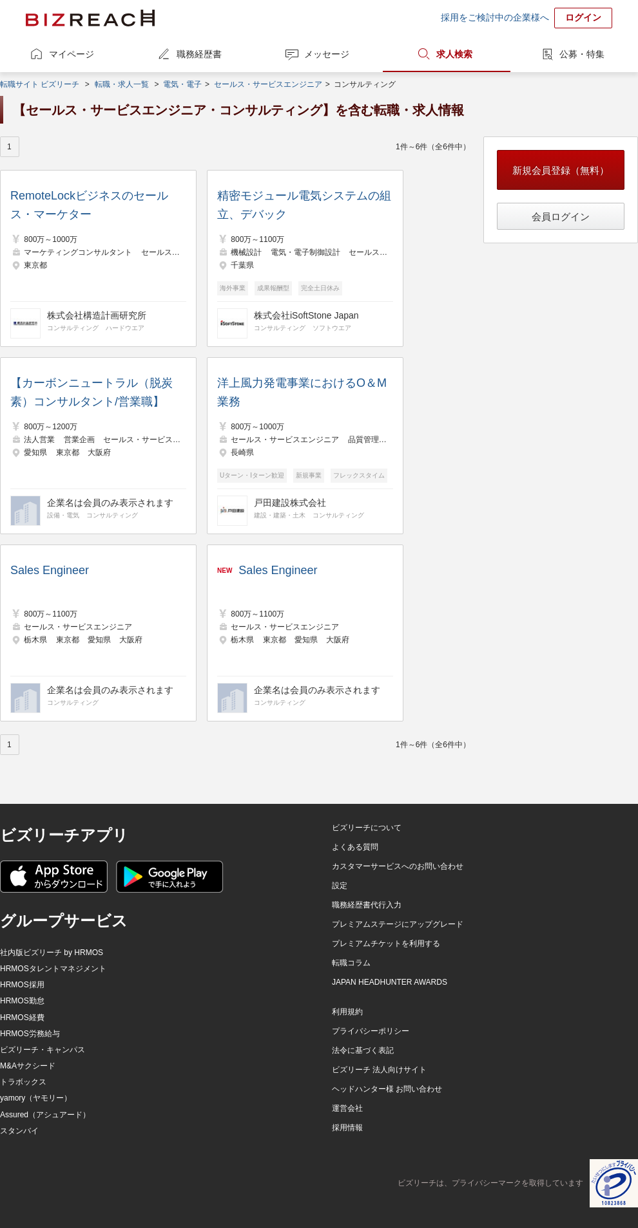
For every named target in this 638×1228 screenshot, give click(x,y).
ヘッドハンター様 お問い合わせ (387, 1088)
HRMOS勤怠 (22, 1000)
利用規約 (347, 1011)
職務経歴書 (199, 54)
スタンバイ (19, 1130)
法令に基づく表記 (363, 1050)
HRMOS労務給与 (30, 1033)
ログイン (583, 17)
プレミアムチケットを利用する (386, 943)
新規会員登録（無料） (560, 170)
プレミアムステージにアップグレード (397, 924)
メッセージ (326, 54)
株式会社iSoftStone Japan (306, 315)
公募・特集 (581, 54)
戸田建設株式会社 (290, 503)
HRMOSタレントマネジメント (53, 968)
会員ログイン (561, 216)
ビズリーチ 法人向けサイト (379, 1069)
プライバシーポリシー (370, 1031)
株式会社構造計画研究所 (96, 315)
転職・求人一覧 (122, 84)
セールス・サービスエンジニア (268, 84)
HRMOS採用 (22, 984)
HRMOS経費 (22, 1017)
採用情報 (347, 1127)
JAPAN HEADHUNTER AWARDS (389, 982)
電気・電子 (182, 84)
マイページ (71, 54)
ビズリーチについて (366, 827)
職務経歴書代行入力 (366, 904)
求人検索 (454, 54)
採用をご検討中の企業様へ (495, 17)
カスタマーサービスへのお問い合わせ (397, 866)
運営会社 (347, 1108)
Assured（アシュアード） (45, 1114)
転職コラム (351, 962)
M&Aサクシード (27, 1065)
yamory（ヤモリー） (36, 1097)
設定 (339, 885)
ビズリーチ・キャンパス (42, 1049)
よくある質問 (355, 846)
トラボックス (23, 1081)
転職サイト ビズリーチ (39, 84)
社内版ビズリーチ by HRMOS (51, 952)
